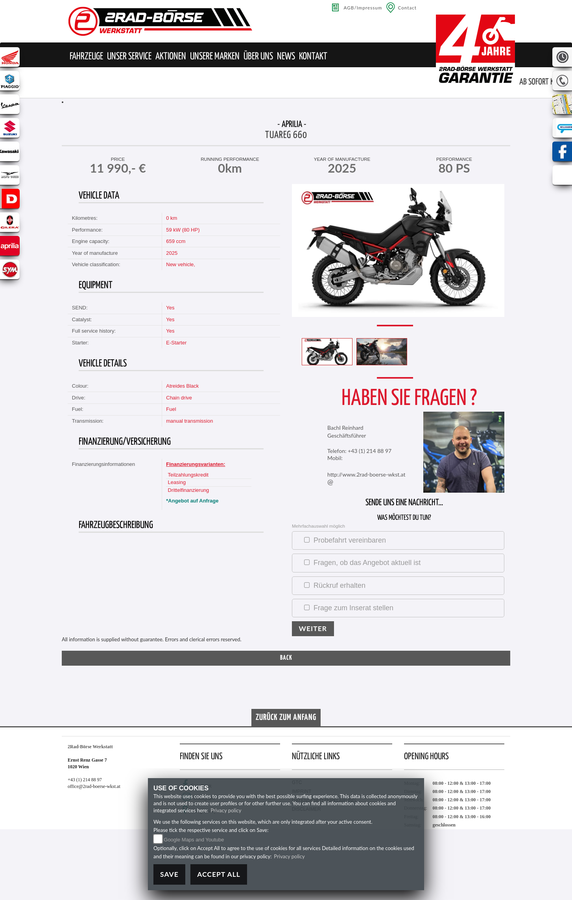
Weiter (313, 628)
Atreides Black (182, 386)
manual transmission (189, 421)
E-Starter (176, 343)
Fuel (171, 409)
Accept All (218, 874)
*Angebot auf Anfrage (192, 501)
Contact (407, 7)
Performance (454, 159)
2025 (171, 253)
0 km (171, 218)
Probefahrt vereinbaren (350, 540)
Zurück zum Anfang (286, 717)
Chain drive (179, 398)
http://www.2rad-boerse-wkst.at (366, 474)
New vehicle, (180, 264)
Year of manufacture (342, 159)
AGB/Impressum (363, 7)
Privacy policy (225, 810)
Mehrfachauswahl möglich (318, 525)
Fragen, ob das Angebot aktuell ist (367, 563)
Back (286, 658)
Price (118, 159)
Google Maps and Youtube (194, 840)
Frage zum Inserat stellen (353, 608)
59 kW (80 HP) (182, 230)
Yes (170, 308)
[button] (86, 56)
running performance (230, 159)
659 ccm (175, 241)
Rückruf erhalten (339, 585)
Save (169, 874)
